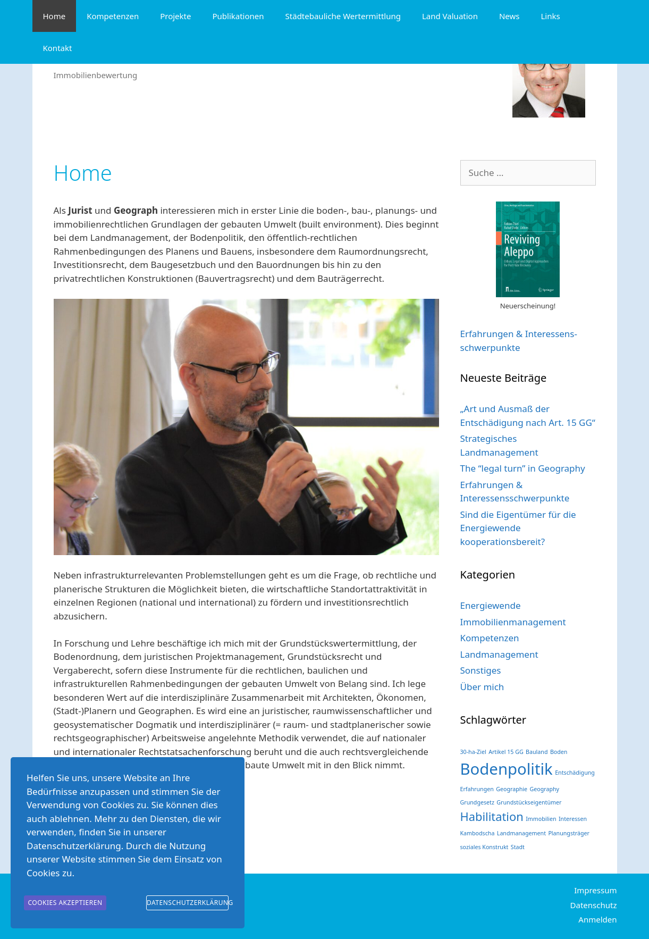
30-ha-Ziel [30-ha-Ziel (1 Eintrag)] (473, 752)
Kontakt (57, 48)
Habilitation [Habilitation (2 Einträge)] (492, 816)
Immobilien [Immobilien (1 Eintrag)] (541, 819)
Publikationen (238, 16)
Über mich (482, 687)
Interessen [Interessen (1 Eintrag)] (573, 819)
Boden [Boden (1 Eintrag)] (559, 752)
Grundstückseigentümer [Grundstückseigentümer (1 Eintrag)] (528, 802)
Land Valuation (450, 16)
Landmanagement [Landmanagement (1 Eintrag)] (521, 833)
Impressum (595, 890)
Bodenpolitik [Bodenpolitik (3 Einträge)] (506, 768)
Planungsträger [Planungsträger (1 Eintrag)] (568, 833)
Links (550, 16)
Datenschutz (593, 905)
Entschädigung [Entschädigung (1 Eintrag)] (575, 772)
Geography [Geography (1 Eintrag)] (544, 789)
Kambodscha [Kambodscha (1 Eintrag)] (477, 833)
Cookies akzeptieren (65, 904)
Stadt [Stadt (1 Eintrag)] (518, 847)
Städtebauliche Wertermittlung (343, 16)
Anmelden (597, 919)
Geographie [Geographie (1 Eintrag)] (511, 789)
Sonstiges (480, 670)
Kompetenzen (113, 16)
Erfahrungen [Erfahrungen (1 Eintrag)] (477, 789)
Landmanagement (499, 654)
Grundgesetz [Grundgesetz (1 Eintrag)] (477, 802)
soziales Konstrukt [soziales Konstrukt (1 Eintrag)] (484, 847)
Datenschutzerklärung (188, 904)
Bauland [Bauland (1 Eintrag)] (536, 752)
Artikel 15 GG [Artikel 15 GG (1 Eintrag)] (506, 752)
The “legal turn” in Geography (522, 468)
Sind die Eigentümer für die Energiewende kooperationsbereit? (518, 528)
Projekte (175, 16)
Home (54, 16)
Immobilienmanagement (513, 622)
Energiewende (490, 605)
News (509, 16)
